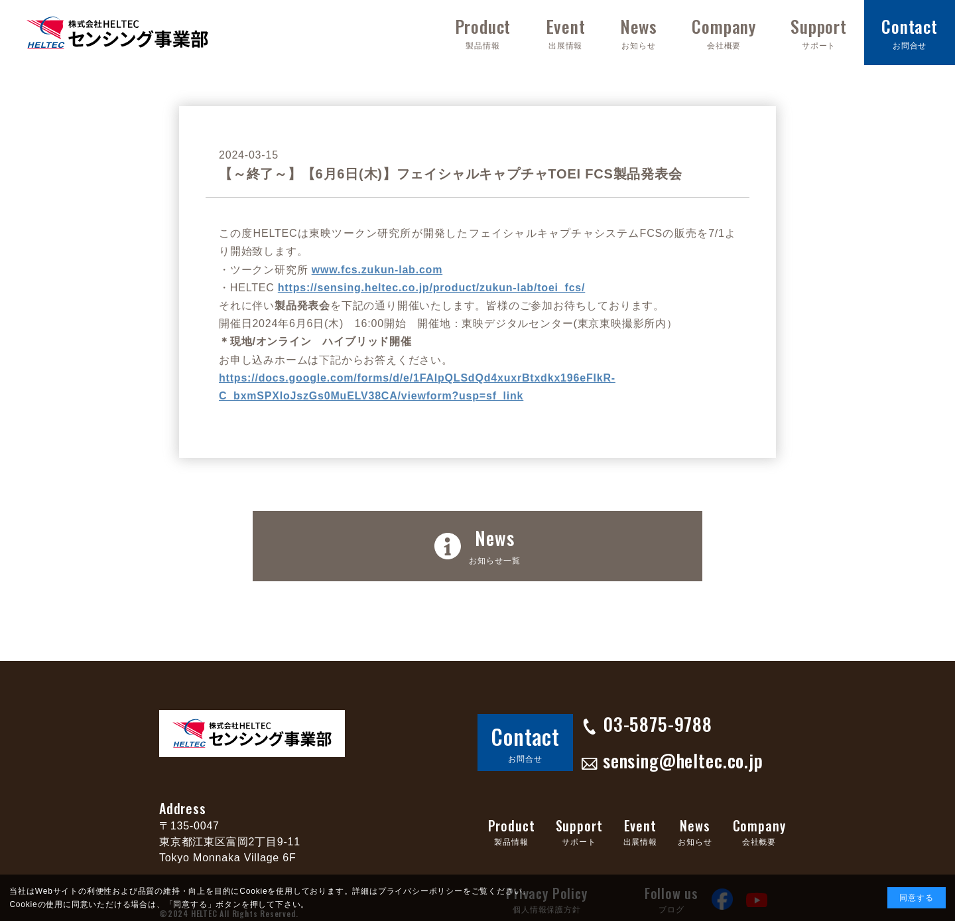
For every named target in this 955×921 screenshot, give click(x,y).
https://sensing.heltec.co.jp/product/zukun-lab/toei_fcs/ (432, 287)
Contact (517, 732)
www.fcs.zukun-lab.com (377, 269)
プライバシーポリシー (420, 891)
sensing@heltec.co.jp (645, 746)
